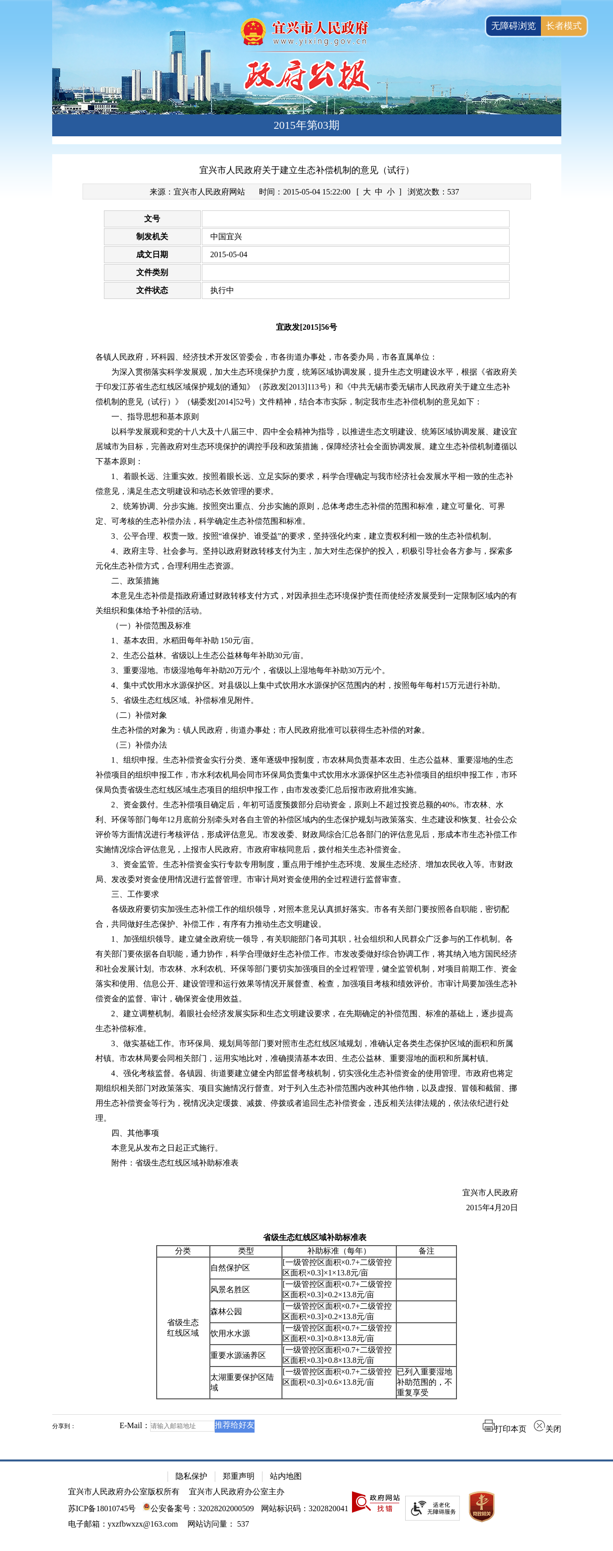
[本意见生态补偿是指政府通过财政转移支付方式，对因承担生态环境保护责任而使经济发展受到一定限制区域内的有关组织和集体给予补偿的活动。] (306, 603)
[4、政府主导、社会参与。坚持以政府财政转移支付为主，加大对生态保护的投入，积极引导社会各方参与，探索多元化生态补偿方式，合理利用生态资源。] (306, 559)
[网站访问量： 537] (218, 1524)
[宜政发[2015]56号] (306, 327)
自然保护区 (230, 1267)
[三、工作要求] (306, 894)
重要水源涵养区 (238, 1355)
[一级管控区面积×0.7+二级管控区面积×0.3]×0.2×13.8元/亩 (336, 1289)
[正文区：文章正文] (306, 801)
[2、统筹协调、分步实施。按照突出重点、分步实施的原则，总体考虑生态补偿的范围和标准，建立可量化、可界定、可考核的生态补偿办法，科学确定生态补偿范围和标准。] (306, 514)
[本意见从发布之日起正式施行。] (306, 1148)
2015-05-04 (229, 254)
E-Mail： (135, 1425)
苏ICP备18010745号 (102, 1508)
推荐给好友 (235, 1425)
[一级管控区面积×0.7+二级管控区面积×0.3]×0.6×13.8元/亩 (336, 1376)
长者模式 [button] (564, 26)
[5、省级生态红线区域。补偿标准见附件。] (306, 700)
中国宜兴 (226, 236)
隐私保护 (191, 1476)
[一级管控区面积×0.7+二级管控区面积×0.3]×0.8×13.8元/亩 (336, 1333)
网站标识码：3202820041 (305, 1508)
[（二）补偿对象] (306, 715)
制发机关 (152, 236)
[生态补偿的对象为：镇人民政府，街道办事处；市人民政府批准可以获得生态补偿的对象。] (306, 730)
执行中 (222, 290)
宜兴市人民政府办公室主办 (236, 1491)
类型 (246, 1251)
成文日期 (152, 254)
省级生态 (183, 1322)
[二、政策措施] (306, 581)
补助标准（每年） (339, 1251)
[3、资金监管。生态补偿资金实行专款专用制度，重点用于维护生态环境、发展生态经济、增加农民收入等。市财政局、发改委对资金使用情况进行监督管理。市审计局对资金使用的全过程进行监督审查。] (306, 872)
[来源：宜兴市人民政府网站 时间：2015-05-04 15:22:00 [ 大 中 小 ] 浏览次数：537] (307, 191)
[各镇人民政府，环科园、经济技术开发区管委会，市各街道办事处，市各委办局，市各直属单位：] (306, 357)
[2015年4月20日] (306, 1207)
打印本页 (504, 1429)
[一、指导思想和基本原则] (306, 416)
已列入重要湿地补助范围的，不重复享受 (424, 1382)
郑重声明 (239, 1476)
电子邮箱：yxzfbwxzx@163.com (123, 1524)
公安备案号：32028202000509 (198, 1508)
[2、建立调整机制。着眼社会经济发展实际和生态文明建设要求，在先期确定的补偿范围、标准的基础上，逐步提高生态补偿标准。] (306, 1021)
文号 (152, 218)
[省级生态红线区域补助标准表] (306, 1237)
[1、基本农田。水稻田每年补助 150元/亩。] (306, 640)
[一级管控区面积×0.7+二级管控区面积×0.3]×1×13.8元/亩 (336, 1267)
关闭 (547, 1429)
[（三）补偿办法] (306, 745)
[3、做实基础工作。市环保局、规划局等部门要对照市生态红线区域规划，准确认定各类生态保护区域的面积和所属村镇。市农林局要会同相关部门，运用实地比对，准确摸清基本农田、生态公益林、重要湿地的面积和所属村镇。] (306, 1051)
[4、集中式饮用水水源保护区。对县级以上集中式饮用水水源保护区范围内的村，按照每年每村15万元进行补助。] (306, 685)
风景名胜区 (230, 1289)
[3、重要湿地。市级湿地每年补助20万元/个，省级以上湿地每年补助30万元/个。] (306, 670)
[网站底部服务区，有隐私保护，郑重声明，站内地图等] (306, 1505)
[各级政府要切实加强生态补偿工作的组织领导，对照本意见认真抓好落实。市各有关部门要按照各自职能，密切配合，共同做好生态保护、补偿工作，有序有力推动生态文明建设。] (306, 917)
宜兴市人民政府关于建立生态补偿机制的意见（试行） (306, 170)
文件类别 (152, 272)
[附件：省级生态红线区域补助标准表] (306, 1163)
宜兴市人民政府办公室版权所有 (123, 1491)
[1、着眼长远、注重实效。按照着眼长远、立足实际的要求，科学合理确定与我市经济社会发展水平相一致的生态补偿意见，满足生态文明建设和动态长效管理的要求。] (306, 484)
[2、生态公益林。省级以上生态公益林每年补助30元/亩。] (306, 655)
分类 (183, 1251)
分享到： (64, 1426)
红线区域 (183, 1333)
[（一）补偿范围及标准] (306, 625)
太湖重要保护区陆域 (242, 1382)
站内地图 (286, 1476)
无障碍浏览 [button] (513, 26)
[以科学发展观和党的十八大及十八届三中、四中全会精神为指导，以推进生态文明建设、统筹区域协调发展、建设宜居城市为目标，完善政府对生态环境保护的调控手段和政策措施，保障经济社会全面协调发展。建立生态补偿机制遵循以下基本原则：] (306, 446)
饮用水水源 (230, 1333)
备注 (427, 1251)
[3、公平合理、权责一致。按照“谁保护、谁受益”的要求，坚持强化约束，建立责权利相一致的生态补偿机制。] (306, 536)
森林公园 (226, 1311)
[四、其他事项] (306, 1133)
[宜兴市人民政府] (306, 1192)
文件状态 (152, 290)
